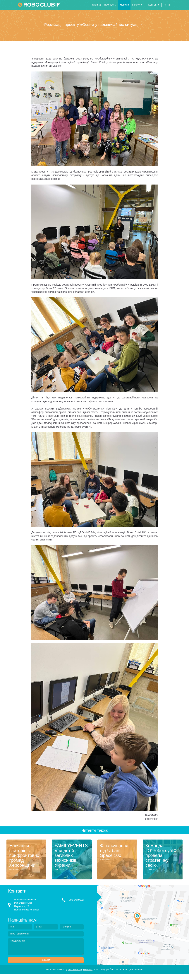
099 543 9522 (76, 899)
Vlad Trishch (74, 969)
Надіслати (46, 960)
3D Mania (87, 969)
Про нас (109, 4)
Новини (124, 4)
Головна (96, 4)
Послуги (137, 4)
